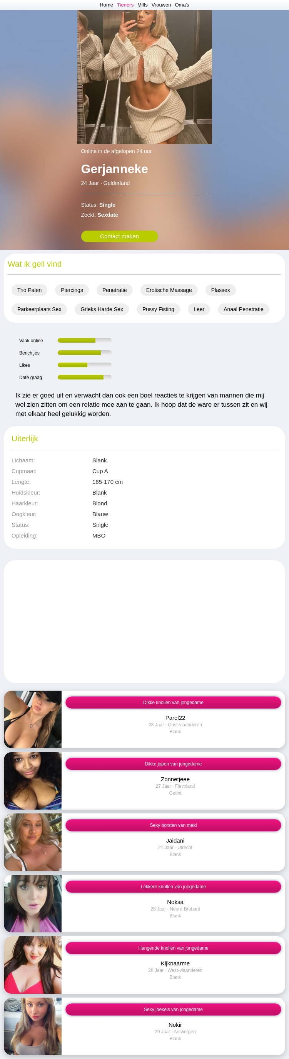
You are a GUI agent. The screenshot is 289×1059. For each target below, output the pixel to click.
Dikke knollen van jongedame (173, 702)
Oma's (182, 5)
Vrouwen (161, 5)
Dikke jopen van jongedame (173, 764)
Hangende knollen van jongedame (173, 948)
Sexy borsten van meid (173, 825)
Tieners (125, 5)
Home (106, 5)
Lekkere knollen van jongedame (173, 886)
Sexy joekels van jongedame (173, 1009)
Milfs (142, 5)
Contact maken (119, 236)
